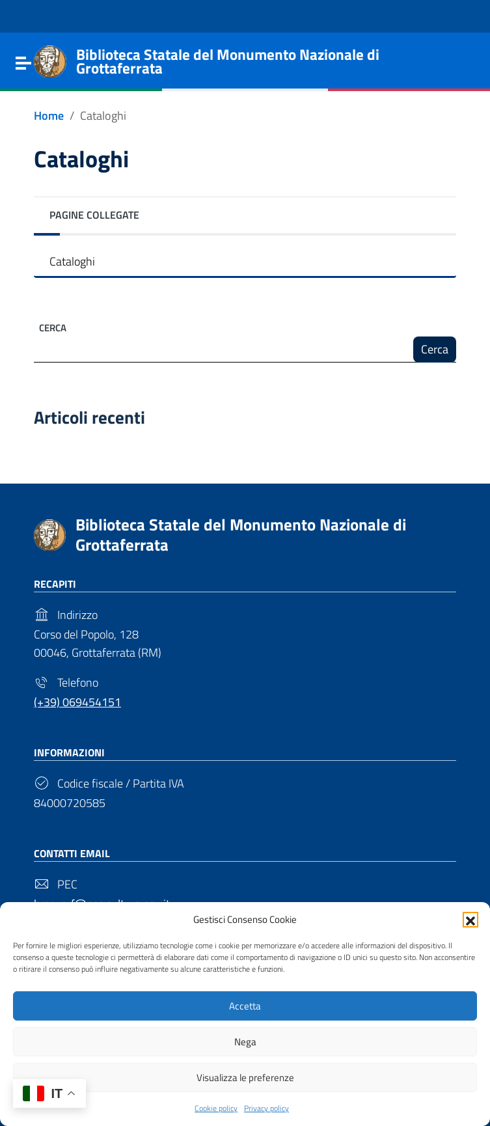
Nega (245, 1041)
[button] (470, 918)
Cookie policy (216, 1108)
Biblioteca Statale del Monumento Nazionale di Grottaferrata (240, 534)
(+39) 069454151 (77, 702)
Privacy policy (266, 1108)
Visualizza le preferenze (245, 1076)
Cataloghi (72, 261)
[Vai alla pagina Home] (49, 116)
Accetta (245, 1005)
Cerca (52, 327)
